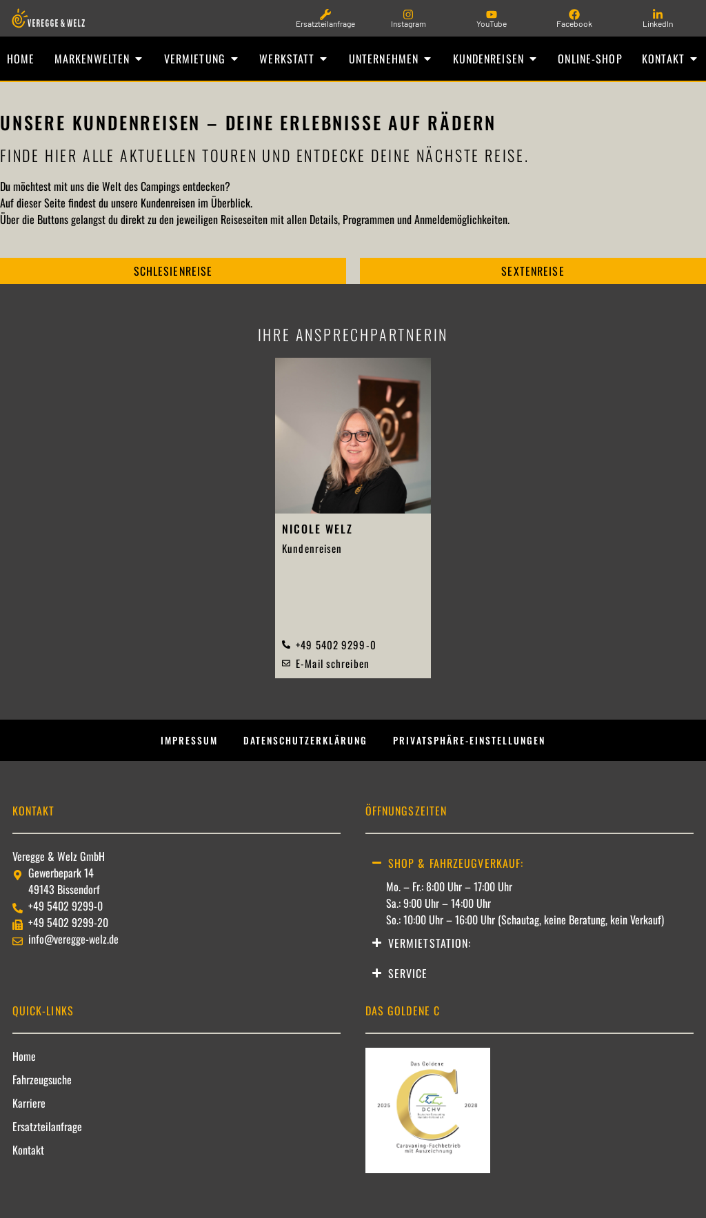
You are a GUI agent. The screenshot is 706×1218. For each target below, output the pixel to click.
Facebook (574, 23)
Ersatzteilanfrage (325, 23)
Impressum (170, 747)
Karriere (29, 1113)
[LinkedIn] (657, 14)
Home (24, 1066)
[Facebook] (574, 14)
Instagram (408, 23)
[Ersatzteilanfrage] (325, 14)
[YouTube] (491, 14)
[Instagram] (408, 14)
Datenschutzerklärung (300, 747)
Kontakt (28, 1160)
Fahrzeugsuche (42, 1090)
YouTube (491, 23)
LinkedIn (658, 23)
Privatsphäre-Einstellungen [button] (483, 747)
